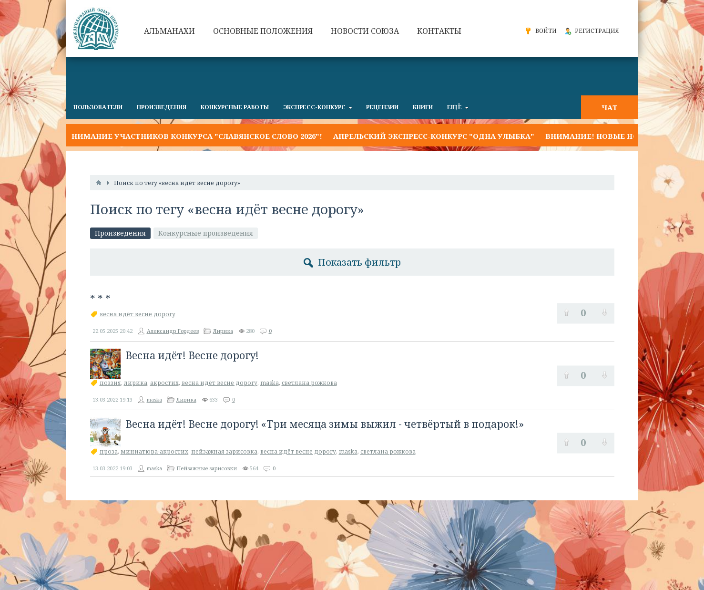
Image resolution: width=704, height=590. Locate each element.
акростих (164, 383)
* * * (100, 299)
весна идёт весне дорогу (137, 314)
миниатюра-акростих (154, 451)
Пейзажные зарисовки (206, 468)
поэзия (110, 383)
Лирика (223, 330)
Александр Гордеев (173, 330)
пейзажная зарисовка (224, 451)
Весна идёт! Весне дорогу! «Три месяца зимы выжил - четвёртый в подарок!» (324, 424)
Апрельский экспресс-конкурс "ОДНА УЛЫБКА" (433, 136)
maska (269, 383)
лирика (135, 383)
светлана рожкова (309, 383)
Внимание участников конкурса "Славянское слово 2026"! (194, 136)
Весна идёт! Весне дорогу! (192, 355)
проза (109, 451)
